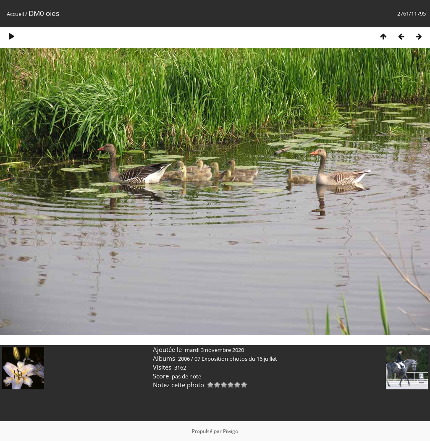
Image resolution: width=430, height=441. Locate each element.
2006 (184, 358)
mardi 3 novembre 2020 (214, 350)
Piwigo (230, 431)
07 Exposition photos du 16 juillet (235, 358)
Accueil (15, 14)
